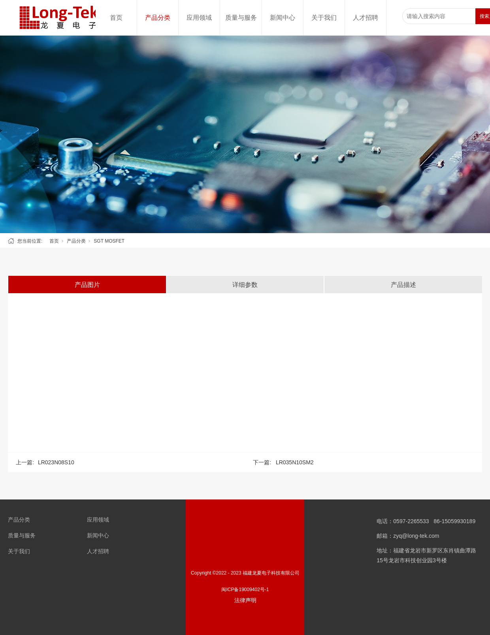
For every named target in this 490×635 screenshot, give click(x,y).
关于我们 (324, 17)
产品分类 (157, 17)
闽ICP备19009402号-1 (245, 589)
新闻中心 (282, 17)
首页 (116, 17)
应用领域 (199, 17)
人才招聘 (365, 17)
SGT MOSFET (109, 241)
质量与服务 (241, 17)
